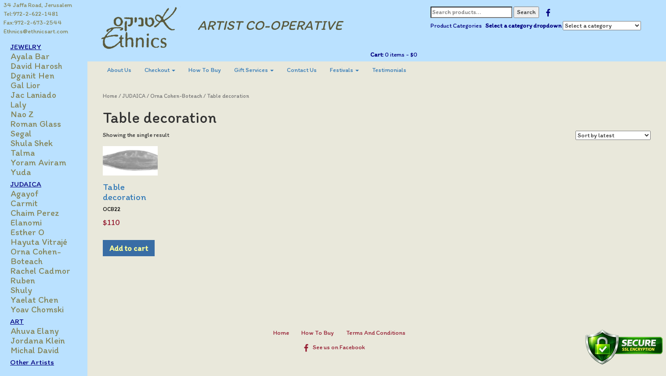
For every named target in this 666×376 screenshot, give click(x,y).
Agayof (25, 193)
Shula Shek (32, 143)
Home (110, 96)
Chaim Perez (35, 213)
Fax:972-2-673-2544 (33, 22)
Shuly (22, 290)
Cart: (377, 54)
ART (17, 321)
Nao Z (22, 114)
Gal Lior (26, 85)
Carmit (24, 203)
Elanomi (26, 222)
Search (526, 12)
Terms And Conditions (375, 333)
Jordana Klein (38, 340)
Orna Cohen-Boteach (36, 256)
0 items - (400, 54)
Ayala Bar (30, 56)
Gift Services (254, 70)
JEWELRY (26, 46)
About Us (120, 70)
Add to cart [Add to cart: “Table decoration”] (129, 248)
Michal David (35, 350)
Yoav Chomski (37, 309)
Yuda (21, 172)
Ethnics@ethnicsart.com (36, 31)
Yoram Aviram (39, 162)
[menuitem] (119, 70)
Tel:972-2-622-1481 (31, 14)
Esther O (28, 232)
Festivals (344, 70)
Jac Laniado (34, 95)
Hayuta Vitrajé (39, 242)
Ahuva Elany (35, 331)
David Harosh (37, 66)
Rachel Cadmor (41, 271)
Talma (23, 153)
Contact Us (302, 70)
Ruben (23, 280)
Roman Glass (36, 124)
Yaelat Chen (35, 299)
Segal (21, 133)
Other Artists (32, 362)
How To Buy (205, 70)
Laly (19, 104)
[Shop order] (613, 135)
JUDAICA (26, 183)
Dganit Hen (33, 75)
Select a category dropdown (523, 25)
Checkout (160, 70)
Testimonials (390, 70)
